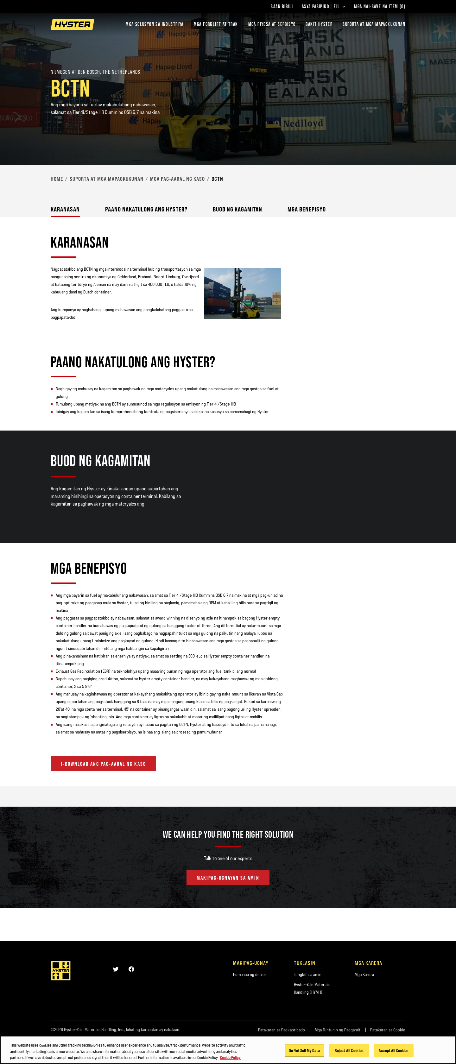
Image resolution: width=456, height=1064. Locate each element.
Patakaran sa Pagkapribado (281, 1030)
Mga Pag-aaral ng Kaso (177, 179)
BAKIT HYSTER (319, 24)
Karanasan (65, 209)
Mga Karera (364, 974)
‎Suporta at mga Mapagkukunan (106, 179)
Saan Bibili (282, 6)
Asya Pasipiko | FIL (324, 6)
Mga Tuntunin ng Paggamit (337, 1030)
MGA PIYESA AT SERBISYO (272, 24)
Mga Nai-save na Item (379, 6)
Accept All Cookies (393, 1052)
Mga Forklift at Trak (216, 24)
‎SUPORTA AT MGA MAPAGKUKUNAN (374, 24)
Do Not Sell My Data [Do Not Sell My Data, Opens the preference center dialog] (304, 1052)
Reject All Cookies (349, 1052)
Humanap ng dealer (249, 974)
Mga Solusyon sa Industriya (154, 24)
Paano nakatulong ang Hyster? (146, 209)
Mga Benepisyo (307, 209)
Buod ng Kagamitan (237, 209)
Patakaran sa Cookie (387, 1030)
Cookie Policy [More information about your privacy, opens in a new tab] (230, 1059)
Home (57, 179)
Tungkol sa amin (307, 974)
